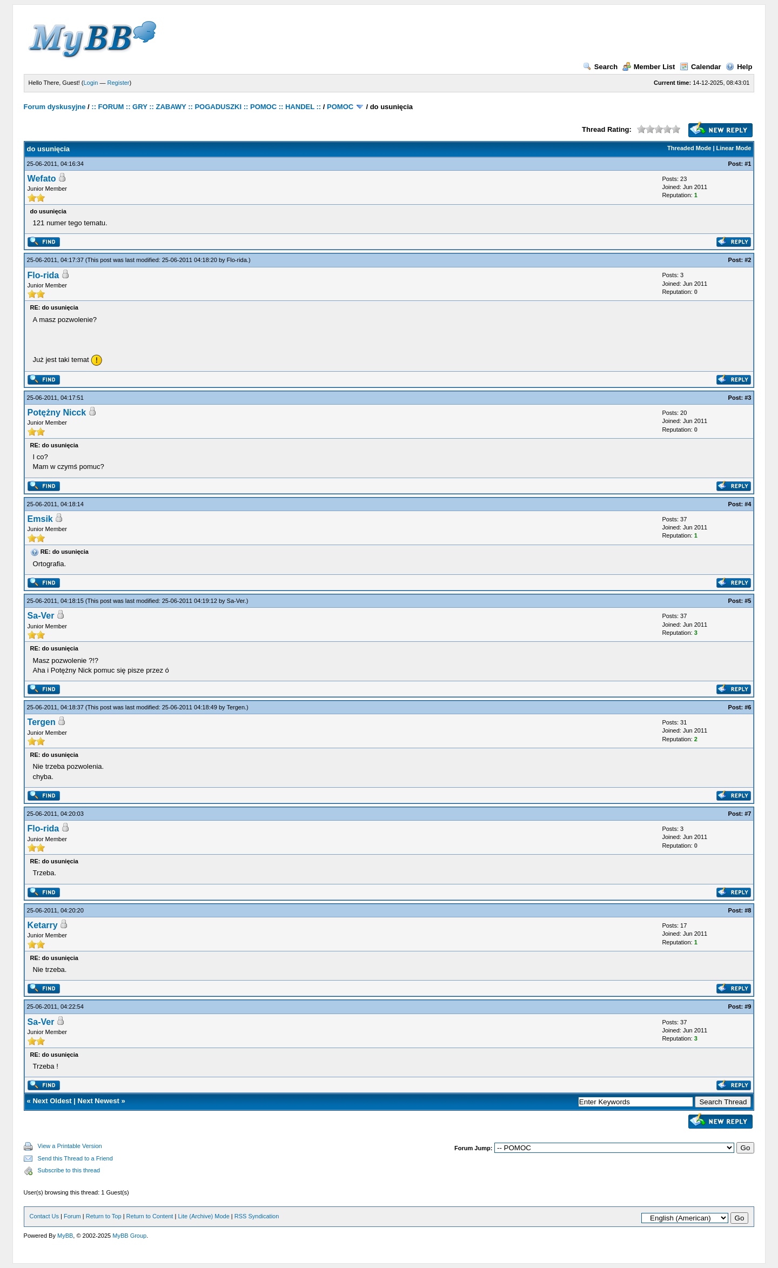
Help (739, 67)
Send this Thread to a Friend (75, 1158)
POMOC (340, 107)
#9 (748, 1006)
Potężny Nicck (57, 412)
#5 (748, 601)
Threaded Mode (689, 148)
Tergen (235, 707)
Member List (648, 67)
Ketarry (43, 925)
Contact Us (44, 1216)
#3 (748, 397)
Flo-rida (237, 260)
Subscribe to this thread (69, 1170)
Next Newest (98, 1101)
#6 (748, 707)
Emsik (40, 519)
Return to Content (149, 1216)
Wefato (42, 178)
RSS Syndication (256, 1216)
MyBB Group (129, 1235)
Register (119, 82)
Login (91, 82)
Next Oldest (51, 1101)
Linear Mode (734, 148)
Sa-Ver (236, 601)
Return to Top (104, 1216)
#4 (748, 504)
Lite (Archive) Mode (203, 1216)
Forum (72, 1216)
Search (600, 67)
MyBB (65, 1235)
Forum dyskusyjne (55, 107)
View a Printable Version (70, 1146)
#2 (748, 260)
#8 (748, 910)
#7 (748, 813)
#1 (748, 163)
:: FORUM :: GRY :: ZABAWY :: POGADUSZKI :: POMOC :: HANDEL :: (206, 107)
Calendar (700, 67)
